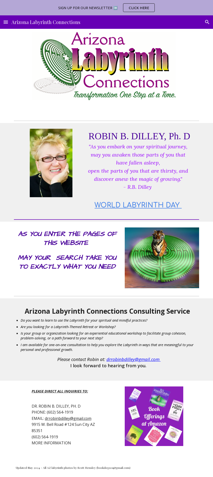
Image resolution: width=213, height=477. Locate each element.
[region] (106, 7)
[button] (6, 22)
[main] (138, 170)
